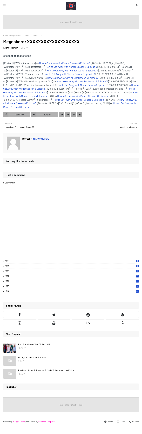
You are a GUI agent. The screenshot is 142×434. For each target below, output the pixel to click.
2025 (72, 261)
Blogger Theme (19, 421)
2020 (72, 286)
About (121, 421)
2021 (72, 281)
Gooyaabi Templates (46, 421)
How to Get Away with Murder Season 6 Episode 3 (64, 63)
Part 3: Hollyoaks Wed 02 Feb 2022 (34, 344)
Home (5, 35)
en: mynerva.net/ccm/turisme (32, 357)
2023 (72, 271)
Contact (134, 421)
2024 (72, 266)
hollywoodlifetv (10, 47)
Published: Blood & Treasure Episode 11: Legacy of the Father (46, 370)
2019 (72, 291)
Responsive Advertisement (71, 22)
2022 (72, 276)
